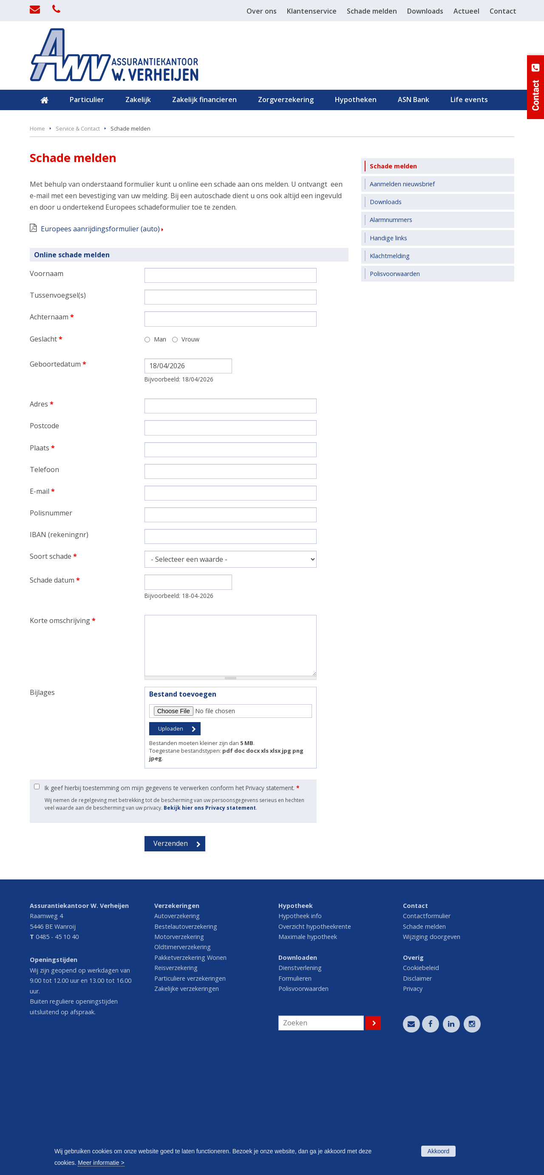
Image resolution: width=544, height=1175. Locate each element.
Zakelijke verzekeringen (186, 1103)
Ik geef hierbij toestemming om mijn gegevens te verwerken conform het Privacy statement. (172, 903)
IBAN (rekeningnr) (59, 649)
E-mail (42, 606)
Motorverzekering (179, 1051)
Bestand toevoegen (182, 809)
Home (37, 243)
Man (160, 454)
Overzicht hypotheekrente (314, 1041)
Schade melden (424, 1041)
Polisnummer (51, 627)
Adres (42, 518)
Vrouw (190, 454)
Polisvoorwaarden (303, 1103)
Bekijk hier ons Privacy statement (210, 922)
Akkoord (438, 1151)
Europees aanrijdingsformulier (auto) (100, 343)
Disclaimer (417, 1093)
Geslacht (46, 453)
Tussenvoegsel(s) (58, 410)
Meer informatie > (101, 1162)
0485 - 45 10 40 (57, 1051)
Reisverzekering (176, 1082)
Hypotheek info (300, 1031)
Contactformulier (426, 1031)
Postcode (44, 540)
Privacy (412, 1103)
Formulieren (295, 1093)
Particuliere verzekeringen (190, 1093)
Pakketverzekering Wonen (190, 1072)
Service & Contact (78, 243)
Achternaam (52, 431)
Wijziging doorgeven (431, 1051)
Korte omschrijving (63, 735)
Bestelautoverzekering (185, 1041)
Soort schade (53, 671)
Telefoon (44, 584)
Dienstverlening (300, 1082)
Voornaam (46, 388)
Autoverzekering (177, 1031)
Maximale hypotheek (307, 1051)
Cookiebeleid (421, 1082)
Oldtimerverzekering (182, 1062)
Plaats (42, 562)
